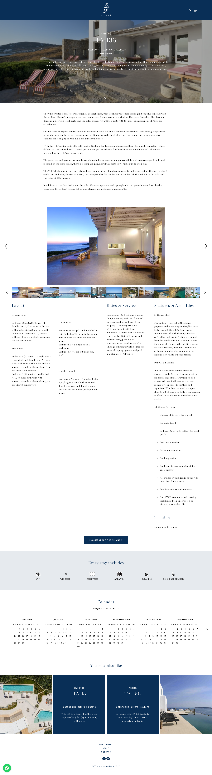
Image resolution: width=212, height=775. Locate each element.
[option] (106, 246)
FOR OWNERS (106, 745)
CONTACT (106, 752)
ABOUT (106, 748)
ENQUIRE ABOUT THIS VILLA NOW (106, 540)
